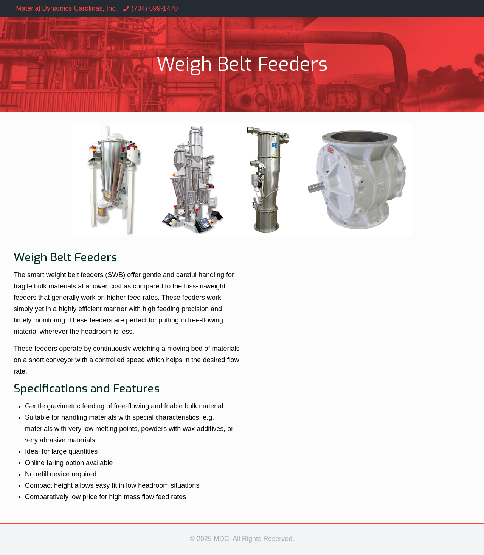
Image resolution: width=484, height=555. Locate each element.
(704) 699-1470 (154, 8)
